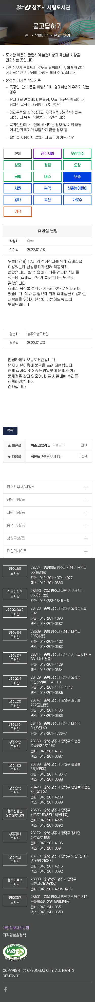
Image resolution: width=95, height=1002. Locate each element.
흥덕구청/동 (16, 525)
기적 (17, 211)
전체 (17, 153)
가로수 (77, 199)
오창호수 (77, 153)
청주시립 (47, 153)
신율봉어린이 (77, 188)
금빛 (17, 176)
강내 (17, 199)
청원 (47, 165)
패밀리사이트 (17, 551)
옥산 (47, 199)
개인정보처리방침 (16, 928)
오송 (77, 176)
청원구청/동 (16, 538)
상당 (17, 165)
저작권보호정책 (14, 935)
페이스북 (5, 989)
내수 (47, 176)
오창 (77, 165)
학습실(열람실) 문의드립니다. (50, 446)
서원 (17, 188)
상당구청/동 (16, 500)
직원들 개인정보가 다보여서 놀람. (50, 457)
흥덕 (47, 188)
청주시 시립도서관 (55, 7)
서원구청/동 (16, 513)
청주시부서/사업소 (21, 487)
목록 (10, 430)
